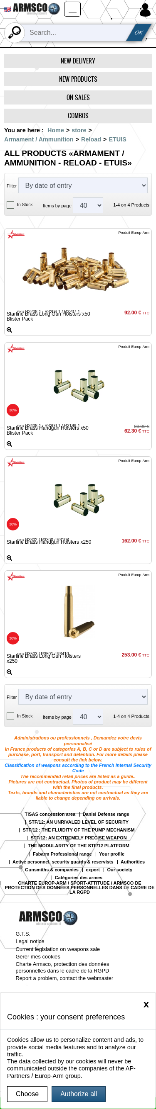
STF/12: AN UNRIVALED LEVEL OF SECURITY (79, 822)
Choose (27, 1093)
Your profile (111, 854)
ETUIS (117, 139)
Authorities (133, 862)
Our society (119, 870)
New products (78, 79)
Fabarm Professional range (62, 854)
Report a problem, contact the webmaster (65, 978)
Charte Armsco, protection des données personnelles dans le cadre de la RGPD (62, 967)
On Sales (78, 97)
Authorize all (78, 1093)
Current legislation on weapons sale (58, 949)
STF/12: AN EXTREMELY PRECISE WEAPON (78, 838)
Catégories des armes (78, 878)
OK (138, 32)
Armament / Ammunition (39, 139)
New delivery (78, 60)
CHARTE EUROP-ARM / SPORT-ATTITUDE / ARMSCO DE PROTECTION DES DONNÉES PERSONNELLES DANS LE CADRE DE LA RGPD (80, 888)
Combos (78, 115)
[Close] (146, 1004)
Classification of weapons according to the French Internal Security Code (78, 768)
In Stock (25, 204)
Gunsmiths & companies (52, 870)
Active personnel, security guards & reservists (63, 862)
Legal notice (30, 941)
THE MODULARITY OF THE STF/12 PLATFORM (78, 846)
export (93, 870)
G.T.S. (23, 934)
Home (55, 130)
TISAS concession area (50, 814)
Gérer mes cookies (38, 956)
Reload (91, 139)
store (79, 130)
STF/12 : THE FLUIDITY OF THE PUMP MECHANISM (78, 830)
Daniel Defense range (106, 814)
